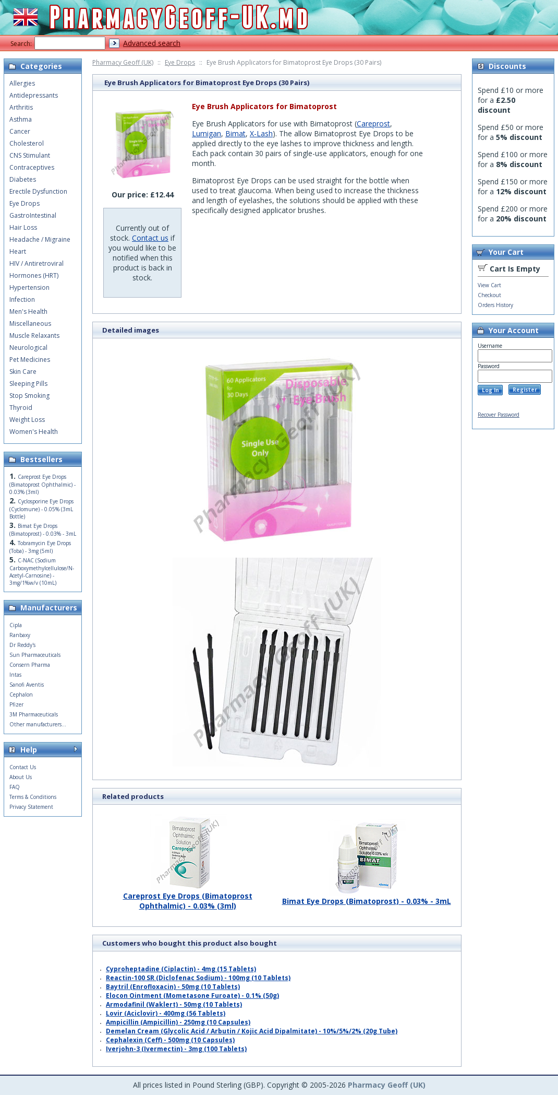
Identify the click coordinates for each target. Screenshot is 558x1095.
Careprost (373, 123)
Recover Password (498, 414)
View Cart (489, 285)
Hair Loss (23, 227)
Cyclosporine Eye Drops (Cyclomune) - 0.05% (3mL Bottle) (41, 509)
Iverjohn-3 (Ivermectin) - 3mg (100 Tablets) (176, 1048)
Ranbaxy (19, 635)
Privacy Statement (31, 806)
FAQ (14, 787)
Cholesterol (26, 143)
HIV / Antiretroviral (36, 263)
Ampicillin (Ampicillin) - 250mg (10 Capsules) (178, 1022)
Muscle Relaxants (34, 335)
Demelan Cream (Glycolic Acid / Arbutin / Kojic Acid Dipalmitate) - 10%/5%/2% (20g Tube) (251, 1031)
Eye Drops (180, 62)
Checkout (489, 295)
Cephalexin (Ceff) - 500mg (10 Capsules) (170, 1039)
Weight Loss (27, 419)
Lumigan (206, 133)
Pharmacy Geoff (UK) (122, 62)
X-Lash (261, 133)
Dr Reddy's (22, 645)
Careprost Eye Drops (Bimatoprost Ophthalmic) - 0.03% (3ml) (187, 897)
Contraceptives (31, 167)
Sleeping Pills (28, 383)
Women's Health (33, 431)
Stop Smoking (29, 395)
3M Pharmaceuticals (33, 714)
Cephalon (21, 694)
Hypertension (29, 287)
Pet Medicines (29, 359)
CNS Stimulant (29, 155)
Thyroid (20, 407)
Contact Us (22, 767)
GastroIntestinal (32, 215)
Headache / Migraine (39, 239)
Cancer (19, 131)
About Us (20, 777)
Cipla (15, 625)
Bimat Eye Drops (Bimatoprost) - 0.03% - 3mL (366, 897)
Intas (15, 674)
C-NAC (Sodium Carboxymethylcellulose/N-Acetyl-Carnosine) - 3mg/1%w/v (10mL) (41, 571)
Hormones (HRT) (33, 275)
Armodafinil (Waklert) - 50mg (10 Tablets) (174, 1004)
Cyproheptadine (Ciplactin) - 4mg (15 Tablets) (181, 968)
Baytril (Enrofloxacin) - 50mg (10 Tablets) (173, 986)
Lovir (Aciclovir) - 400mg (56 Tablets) (165, 1013)
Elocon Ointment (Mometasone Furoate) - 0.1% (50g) (192, 995)
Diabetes (22, 179)
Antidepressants (33, 95)
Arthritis (21, 107)
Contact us (150, 238)
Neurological (28, 347)
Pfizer (16, 704)
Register (525, 389)
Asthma (20, 119)
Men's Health (28, 311)
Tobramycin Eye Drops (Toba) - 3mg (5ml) (40, 547)
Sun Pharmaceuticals (34, 654)
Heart (17, 251)
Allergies (22, 83)
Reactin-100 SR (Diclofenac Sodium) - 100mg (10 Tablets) (198, 977)
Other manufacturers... (37, 724)
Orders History (495, 305)
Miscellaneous (30, 323)
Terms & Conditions (32, 796)
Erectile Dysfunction (38, 191)
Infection (22, 299)
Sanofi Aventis (26, 684)
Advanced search (151, 43)
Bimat (235, 133)
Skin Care (23, 371)
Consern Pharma (29, 664)
